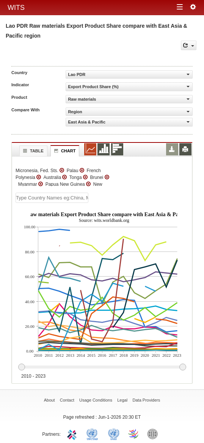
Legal (122, 400)
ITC (73, 433)
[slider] (102, 367)
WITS (16, 7)
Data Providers (146, 400)
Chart (64, 150)
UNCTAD (93, 433)
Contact (67, 400)
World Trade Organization (133, 433)
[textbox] (52, 198)
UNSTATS (113, 433)
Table (32, 150)
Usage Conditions (95, 400)
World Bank (154, 433)
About (49, 400)
